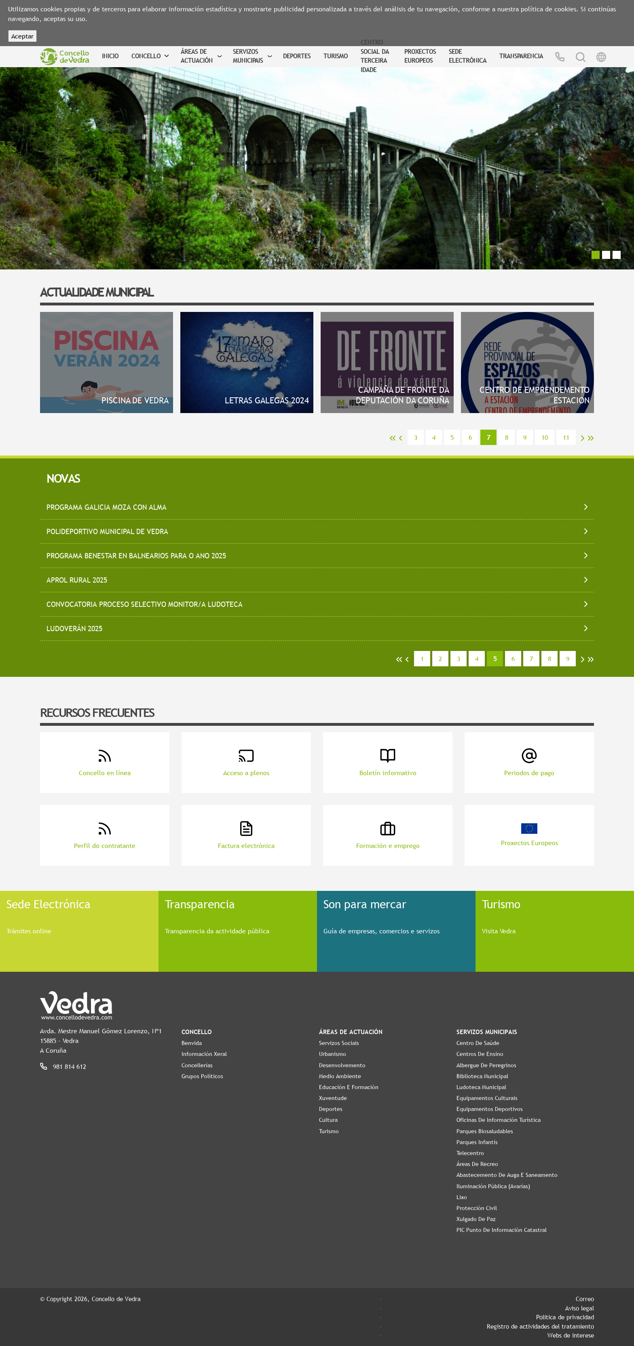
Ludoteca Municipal (481, 1087)
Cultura (328, 1119)
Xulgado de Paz (476, 1219)
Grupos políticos (202, 1076)
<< (392, 438)
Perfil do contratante (104, 835)
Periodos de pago (529, 762)
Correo (585, 1299)
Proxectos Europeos (420, 56)
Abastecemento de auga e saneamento (507, 1175)
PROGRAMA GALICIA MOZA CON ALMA (106, 507)
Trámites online (28, 930)
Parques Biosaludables (484, 1131)
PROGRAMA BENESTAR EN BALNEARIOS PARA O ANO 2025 (136, 555)
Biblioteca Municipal (482, 1076)
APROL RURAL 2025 (76, 580)
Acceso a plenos (246, 762)
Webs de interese (570, 1335)
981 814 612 (69, 1066)
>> (591, 438)
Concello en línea (105, 762)
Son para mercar (364, 904)
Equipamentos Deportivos (489, 1109)
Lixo (461, 1197)
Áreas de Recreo (477, 1164)
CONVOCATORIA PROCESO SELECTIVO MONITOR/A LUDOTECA (144, 604)
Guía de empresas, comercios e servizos (381, 930)
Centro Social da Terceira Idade (375, 56)
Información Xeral (204, 1054)
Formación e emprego (388, 835)
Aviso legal (579, 1308)
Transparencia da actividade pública (217, 930)
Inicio (110, 56)
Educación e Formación (348, 1087)
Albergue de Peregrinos (486, 1065)
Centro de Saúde (477, 1043)
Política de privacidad (565, 1317)
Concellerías (197, 1065)
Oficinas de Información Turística (498, 1119)
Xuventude (333, 1098)
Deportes (297, 56)
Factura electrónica (246, 835)
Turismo (335, 56)
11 (566, 437)
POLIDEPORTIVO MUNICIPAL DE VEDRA (107, 531)
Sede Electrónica (467, 56)
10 (544, 437)
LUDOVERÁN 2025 (74, 628)
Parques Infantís (477, 1142)
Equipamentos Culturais (487, 1098)
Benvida (192, 1043)
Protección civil (476, 1208)
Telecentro (470, 1153)
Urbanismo (332, 1054)
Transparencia (521, 56)
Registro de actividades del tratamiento (540, 1326)
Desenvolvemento (342, 1065)
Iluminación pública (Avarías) (493, 1186)
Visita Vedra (499, 930)
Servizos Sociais (339, 1043)
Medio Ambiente (340, 1076)
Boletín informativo (387, 762)
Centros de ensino (479, 1054)
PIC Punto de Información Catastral (501, 1230)
